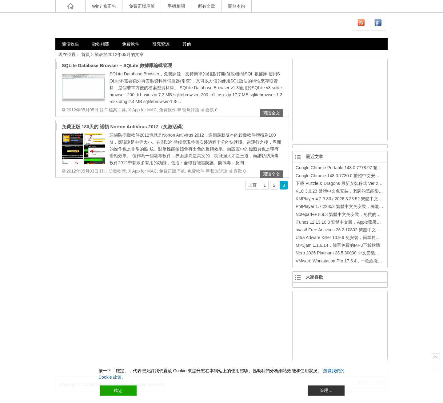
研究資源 (161, 44)
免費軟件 (130, 44)
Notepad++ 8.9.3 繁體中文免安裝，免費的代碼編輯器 (347, 214)
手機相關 (176, 6)
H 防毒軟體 (115, 171)
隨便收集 (70, 44)
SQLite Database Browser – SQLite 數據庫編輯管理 (117, 65)
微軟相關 (100, 44)
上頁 (252, 185)
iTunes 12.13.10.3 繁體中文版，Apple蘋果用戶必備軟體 (349, 222)
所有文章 (206, 6)
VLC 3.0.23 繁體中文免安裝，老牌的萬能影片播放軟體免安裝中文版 (361, 191)
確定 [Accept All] (118, 390)
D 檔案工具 (115, 109)
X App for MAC (142, 109)
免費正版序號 (142, 6)
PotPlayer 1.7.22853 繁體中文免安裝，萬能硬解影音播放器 (352, 206)
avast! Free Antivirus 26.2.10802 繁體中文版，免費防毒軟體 (353, 229)
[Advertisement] (340, 99)
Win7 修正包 (104, 6)
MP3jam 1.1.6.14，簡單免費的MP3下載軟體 (338, 245)
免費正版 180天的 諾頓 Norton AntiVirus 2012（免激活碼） (124, 126)
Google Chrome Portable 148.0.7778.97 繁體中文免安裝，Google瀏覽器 (365, 167)
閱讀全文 (271, 112)
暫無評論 (190, 109)
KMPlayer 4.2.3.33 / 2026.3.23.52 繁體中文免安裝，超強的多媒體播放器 (365, 198)
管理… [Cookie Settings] (326, 390)
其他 (186, 44)
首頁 (85, 54)
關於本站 (236, 6)
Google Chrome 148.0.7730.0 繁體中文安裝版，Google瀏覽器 (355, 175)
